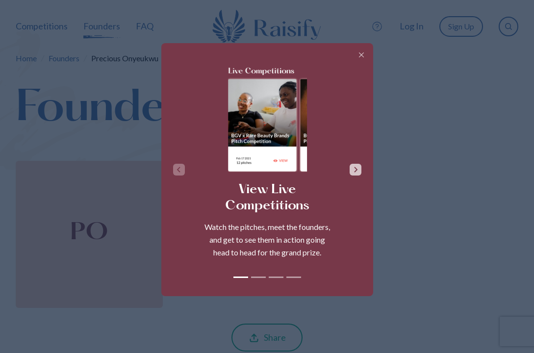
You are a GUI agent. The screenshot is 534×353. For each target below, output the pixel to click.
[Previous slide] (179, 170)
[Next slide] (355, 170)
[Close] (361, 55)
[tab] (240, 277)
